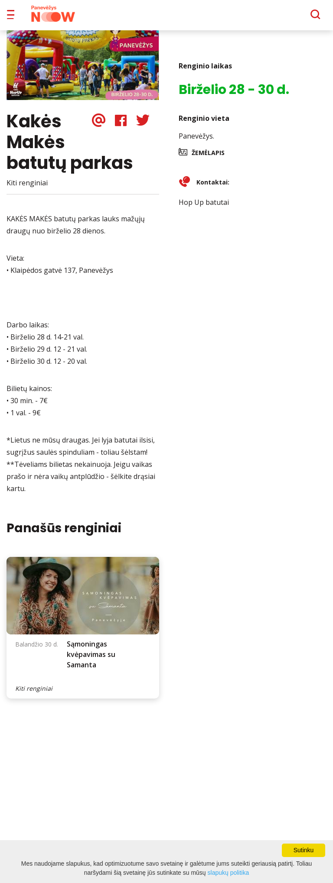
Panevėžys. (196, 142)
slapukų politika (228, 872)
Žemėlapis (208, 159)
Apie (177, 17)
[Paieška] (292, 17)
